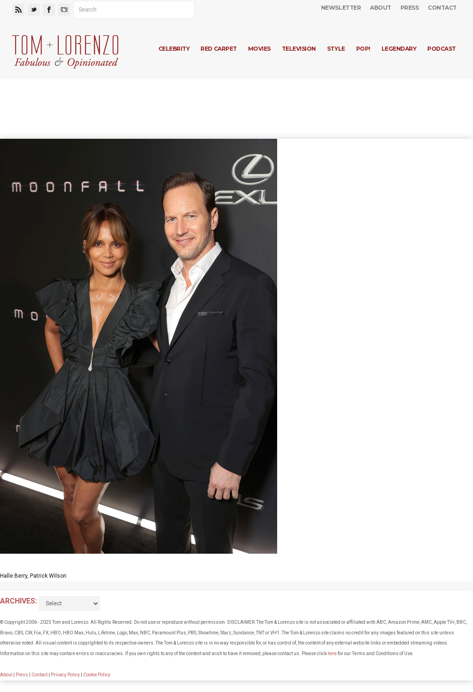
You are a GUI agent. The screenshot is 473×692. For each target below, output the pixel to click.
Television (299, 48)
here (332, 653)
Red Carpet (218, 48)
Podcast (441, 48)
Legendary (399, 48)
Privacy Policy (65, 674)
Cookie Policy (96, 674)
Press (409, 7)
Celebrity (174, 48)
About (380, 7)
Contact (442, 7)
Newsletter (341, 7)
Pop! (363, 48)
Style (336, 48)
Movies (259, 48)
